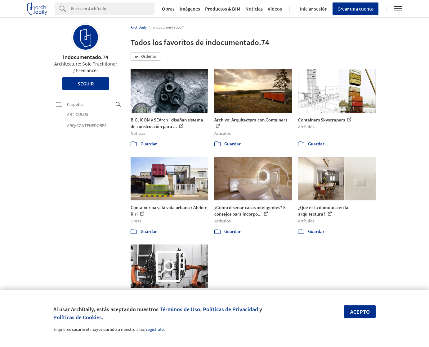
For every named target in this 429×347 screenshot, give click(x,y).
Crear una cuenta (355, 9)
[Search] (112, 8)
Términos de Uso (180, 309)
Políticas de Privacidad (230, 309)
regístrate (155, 329)
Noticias (254, 8)
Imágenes (190, 8)
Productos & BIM (222, 8)
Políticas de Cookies (77, 317)
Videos (275, 8)
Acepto (360, 311)
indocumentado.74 (85, 57)
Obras (168, 8)
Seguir (86, 83)
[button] (145, 56)
